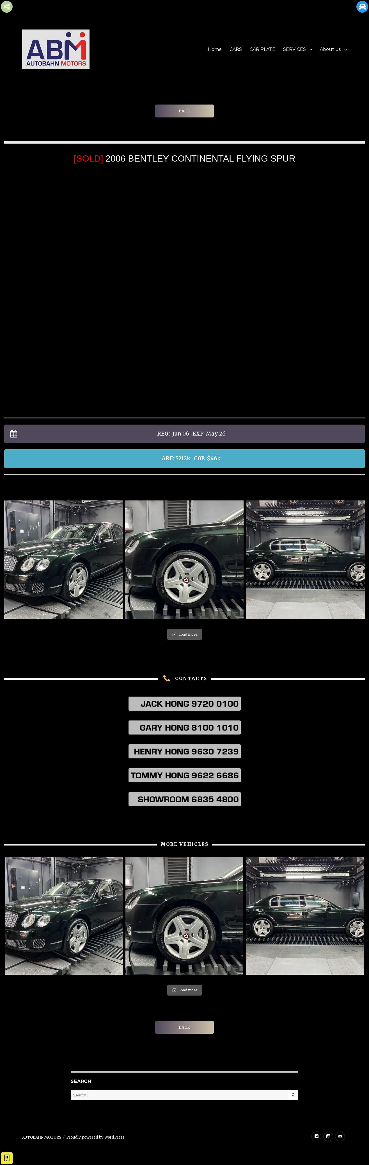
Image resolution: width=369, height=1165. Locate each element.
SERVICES (294, 49)
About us (330, 49)
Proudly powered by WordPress (95, 1137)
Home (215, 49)
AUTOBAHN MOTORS (41, 1137)
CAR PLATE (262, 49)
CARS (236, 49)
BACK (184, 111)
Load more (184, 634)
